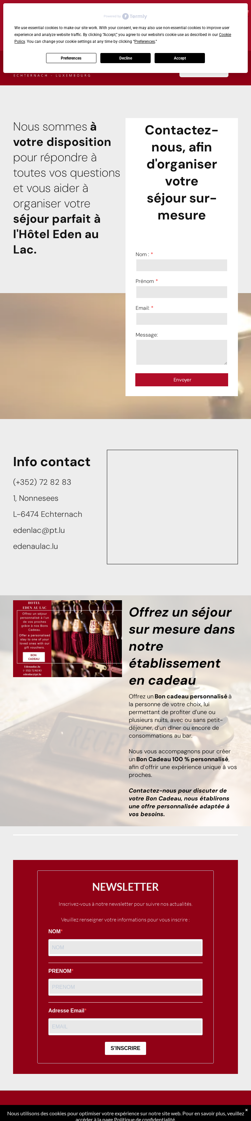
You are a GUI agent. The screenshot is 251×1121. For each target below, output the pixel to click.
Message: (147, 334)
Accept (180, 58)
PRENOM (59, 971)
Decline (125, 58)
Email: (142, 308)
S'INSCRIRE (126, 1048)
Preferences (71, 58)
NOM (54, 931)
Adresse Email (66, 1010)
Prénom (145, 281)
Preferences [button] (144, 41)
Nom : (142, 254)
